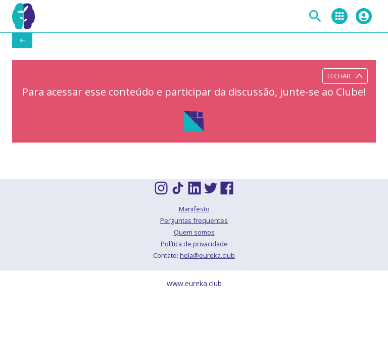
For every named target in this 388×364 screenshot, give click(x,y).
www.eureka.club (194, 283)
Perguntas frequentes (194, 220)
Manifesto (194, 208)
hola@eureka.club (207, 255)
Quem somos (194, 232)
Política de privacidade (194, 243)
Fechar (345, 76)
